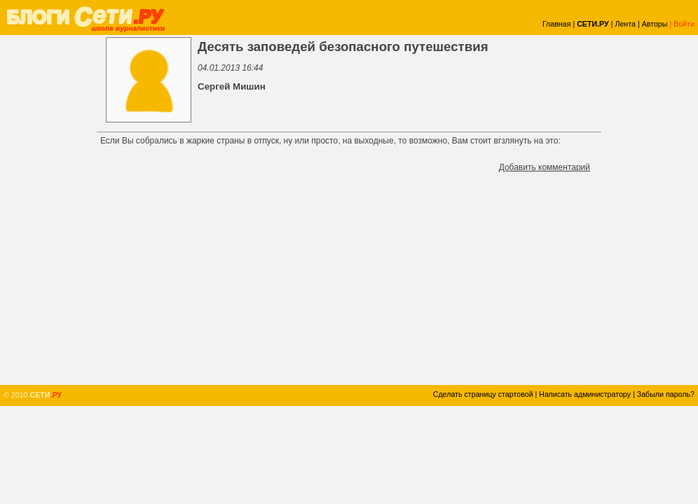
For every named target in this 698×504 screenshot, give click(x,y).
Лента (625, 24)
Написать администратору (585, 394)
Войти (683, 24)
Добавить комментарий (544, 167)
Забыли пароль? (665, 394)
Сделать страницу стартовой (483, 394)
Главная (556, 24)
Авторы (655, 24)
